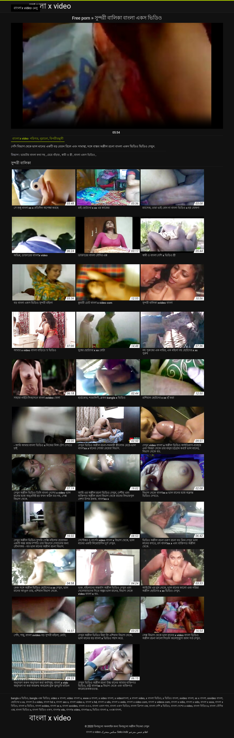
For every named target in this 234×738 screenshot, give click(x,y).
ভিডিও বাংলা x (100, 711)
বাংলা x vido (192, 703)
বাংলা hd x (49, 703)
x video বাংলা (106, 699)
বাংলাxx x (86, 711)
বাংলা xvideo (42, 707)
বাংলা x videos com (159, 703)
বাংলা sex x (62, 703)
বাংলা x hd (91, 703)
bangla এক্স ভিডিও (40, 699)
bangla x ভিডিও (19, 699)
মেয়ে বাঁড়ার (57, 156)
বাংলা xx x (55, 707)
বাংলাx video (73, 711)
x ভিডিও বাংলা (170, 699)
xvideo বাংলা (187, 699)
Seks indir (122, 733)
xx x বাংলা (200, 699)
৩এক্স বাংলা (115, 711)
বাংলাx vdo (59, 711)
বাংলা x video (93, 733)
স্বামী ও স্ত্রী (71, 156)
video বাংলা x (74, 699)
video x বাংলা (58, 699)
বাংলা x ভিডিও (26, 707)
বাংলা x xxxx (207, 703)
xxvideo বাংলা (215, 699)
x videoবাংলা (122, 699)
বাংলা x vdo (104, 703)
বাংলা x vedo (119, 703)
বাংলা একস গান (100, 707)
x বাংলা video (137, 699)
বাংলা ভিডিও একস (42, 711)
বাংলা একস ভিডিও (91, 156)
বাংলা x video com (137, 703)
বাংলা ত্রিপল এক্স (139, 707)
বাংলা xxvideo (70, 707)
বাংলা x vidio (178, 703)
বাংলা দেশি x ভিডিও (159, 707)
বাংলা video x (77, 703)
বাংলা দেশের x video (182, 707)
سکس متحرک (108, 733)
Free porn (82, 18)
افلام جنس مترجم (138, 733)
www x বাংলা (90, 699)
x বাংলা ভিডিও (153, 699)
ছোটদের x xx (18, 703)
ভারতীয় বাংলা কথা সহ (34, 156)
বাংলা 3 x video (34, 703)
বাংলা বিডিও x (201, 707)
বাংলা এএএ (85, 707)
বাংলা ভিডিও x (23, 711)
